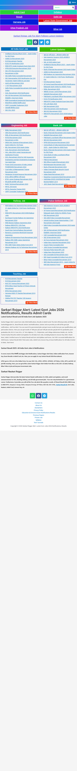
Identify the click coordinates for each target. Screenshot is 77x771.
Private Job (38, 758)
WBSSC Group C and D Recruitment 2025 (57, 432)
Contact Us (38, 743)
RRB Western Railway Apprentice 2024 (18, 563)
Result (19, 357)
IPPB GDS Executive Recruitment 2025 (18, 409)
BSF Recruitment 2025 (51, 447)
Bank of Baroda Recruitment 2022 (55, 507)
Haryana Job (19, 362)
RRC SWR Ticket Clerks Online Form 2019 (19, 585)
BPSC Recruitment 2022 (13, 631)
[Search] (73, 348)
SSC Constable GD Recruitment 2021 (56, 595)
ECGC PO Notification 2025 (14, 404)
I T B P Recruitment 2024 (13, 426)
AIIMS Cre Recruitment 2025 (14, 399)
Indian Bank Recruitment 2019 (54, 515)
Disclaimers (38, 748)
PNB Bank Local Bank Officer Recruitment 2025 (60, 437)
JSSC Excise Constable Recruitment (56, 588)
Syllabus (58, 352)
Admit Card (19, 352)
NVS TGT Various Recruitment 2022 (17, 624)
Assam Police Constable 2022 (54, 585)
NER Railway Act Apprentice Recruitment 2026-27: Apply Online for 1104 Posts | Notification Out (59, 417)
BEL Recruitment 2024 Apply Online (17, 488)
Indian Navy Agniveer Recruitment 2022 (57, 583)
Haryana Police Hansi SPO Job (54, 590)
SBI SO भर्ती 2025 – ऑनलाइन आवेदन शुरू (56, 395)
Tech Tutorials (38, 763)
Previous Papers (38, 755)
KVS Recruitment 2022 (12, 621)
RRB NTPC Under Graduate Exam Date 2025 (20, 406)
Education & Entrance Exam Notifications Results (38, 753)
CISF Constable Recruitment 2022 (55, 575)
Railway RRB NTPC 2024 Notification (17, 568)
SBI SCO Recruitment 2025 (53, 452)
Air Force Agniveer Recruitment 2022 (56, 580)
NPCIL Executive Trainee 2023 (15, 529)
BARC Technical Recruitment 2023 (16, 525)
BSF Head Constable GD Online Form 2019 (58, 598)
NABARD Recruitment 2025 (53, 434)
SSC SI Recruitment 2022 (52, 578)
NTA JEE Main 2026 (50, 444)
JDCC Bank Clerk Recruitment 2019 (55, 525)
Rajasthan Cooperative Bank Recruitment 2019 (59, 517)
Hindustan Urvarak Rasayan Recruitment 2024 (21, 515)
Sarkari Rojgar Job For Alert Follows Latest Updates (38, 376)
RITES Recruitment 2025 (13, 478)
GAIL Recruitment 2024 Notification (17, 433)
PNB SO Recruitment (51, 500)
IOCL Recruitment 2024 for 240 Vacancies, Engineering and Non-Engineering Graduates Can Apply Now (20, 500)
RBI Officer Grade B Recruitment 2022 (56, 502)
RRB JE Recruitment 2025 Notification (18, 476)
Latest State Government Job (58, 361)
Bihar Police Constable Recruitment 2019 (57, 600)
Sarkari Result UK (61, 725)
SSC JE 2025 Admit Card (52, 403)
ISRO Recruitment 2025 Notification (56, 449)
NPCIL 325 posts (11, 527)
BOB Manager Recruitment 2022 (55, 505)
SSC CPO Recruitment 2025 (14, 411)
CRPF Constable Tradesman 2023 (16, 446)
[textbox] (38, 689)
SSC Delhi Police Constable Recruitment (18, 416)
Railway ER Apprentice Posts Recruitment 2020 (21, 578)
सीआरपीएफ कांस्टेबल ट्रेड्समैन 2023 (15, 443)
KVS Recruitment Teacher (13, 401)
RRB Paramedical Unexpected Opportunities (20, 441)
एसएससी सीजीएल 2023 (12, 448)
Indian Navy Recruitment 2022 (54, 593)
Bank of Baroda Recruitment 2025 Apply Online (59, 410)
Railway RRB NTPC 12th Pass (15, 566)
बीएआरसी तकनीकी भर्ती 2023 (14, 522)
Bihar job (58, 369)
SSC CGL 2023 (10, 450)
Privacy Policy (38, 751)
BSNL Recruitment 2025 (52, 429)
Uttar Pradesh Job (19, 368)
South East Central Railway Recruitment (18, 570)
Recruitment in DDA (11, 414)
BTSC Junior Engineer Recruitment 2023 (18, 520)
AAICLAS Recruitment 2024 (14, 424)
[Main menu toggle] (72, 172)
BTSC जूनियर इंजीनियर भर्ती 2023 (15, 517)
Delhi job (58, 357)
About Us (38, 746)
